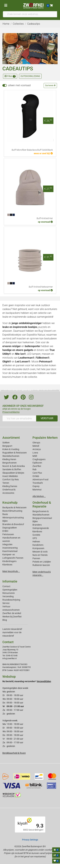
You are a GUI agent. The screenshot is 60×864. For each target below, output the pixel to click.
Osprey (36, 486)
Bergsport (7, 446)
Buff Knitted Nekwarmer (41, 286)
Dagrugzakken (9, 527)
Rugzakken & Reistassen (14, 452)
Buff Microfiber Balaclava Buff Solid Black (32, 150)
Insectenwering (10, 548)
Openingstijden (9, 589)
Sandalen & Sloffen (11, 469)
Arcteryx (36, 449)
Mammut (37, 489)
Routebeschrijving (11, 599)
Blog (4, 620)
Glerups (36, 442)
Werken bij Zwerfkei (11, 616)
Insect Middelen (10, 476)
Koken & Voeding (10, 449)
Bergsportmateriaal (42, 518)
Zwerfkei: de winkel (11, 613)
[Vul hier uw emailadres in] (19, 418)
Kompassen (38, 548)
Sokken (6, 442)
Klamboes (7, 564)
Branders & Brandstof (13, 524)
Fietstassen (8, 534)
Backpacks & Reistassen (14, 507)
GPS (34, 538)
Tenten (5, 483)
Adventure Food (40, 479)
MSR (34, 456)
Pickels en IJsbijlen (41, 561)
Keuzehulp (9, 502)
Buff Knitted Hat (45, 218)
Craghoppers (38, 459)
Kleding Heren (9, 459)
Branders (37, 524)
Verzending (8, 596)
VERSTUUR (47, 418)
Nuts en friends (40, 555)
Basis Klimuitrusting (12, 511)
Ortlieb (35, 476)
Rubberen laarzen (41, 565)
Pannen (36, 558)
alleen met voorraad (19, 85)
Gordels (36, 535)
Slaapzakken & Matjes (13, 473)
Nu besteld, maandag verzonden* (26, 681)
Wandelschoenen (10, 456)
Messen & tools (40, 551)
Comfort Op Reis (10, 479)
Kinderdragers (9, 561)
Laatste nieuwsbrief (12, 629)
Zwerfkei (36, 466)
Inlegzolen (7, 544)
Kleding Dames (9, 486)
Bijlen (5, 521)
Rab (34, 469)
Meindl (35, 446)
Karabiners (37, 545)
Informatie (9, 581)
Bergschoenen (9, 462)
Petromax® (45, 361)
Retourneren (8, 593)
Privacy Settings (30, 839)
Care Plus (37, 473)
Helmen (36, 541)
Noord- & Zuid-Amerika (13, 466)
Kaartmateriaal (9, 551)
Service (5, 603)
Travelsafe (37, 483)
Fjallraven (37, 462)
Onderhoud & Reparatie (41, 504)
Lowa (35, 452)
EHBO (5, 531)
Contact (6, 586)
